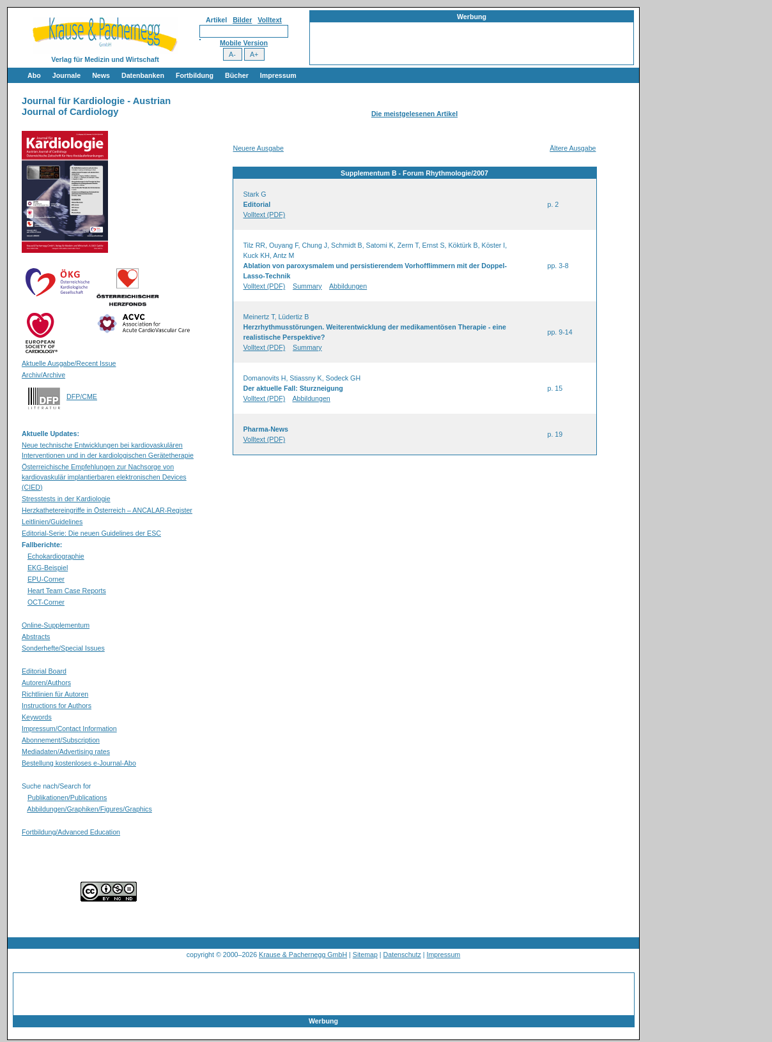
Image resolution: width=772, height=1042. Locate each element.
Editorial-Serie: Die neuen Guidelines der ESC (91, 533)
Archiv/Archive (43, 375)
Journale (66, 75)
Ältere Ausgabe (573, 148)
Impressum (278, 75)
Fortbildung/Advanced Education (71, 832)
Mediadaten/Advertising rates (66, 751)
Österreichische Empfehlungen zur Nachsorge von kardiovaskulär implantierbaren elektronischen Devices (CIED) (104, 477)
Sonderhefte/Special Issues (63, 648)
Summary (307, 286)
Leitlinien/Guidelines (52, 521)
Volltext (270, 20)
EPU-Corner (46, 579)
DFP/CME (81, 396)
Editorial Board (44, 671)
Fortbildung (194, 75)
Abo (34, 75)
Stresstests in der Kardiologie (66, 498)
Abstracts (36, 636)
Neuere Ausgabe (258, 148)
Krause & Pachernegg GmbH (303, 954)
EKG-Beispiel (47, 567)
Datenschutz (402, 954)
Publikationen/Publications (67, 797)
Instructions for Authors (56, 705)
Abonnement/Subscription (61, 740)
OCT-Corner (46, 602)
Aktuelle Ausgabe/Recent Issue (69, 363)
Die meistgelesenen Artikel (414, 113)
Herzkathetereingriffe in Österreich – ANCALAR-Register (107, 510)
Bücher (237, 75)
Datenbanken (142, 75)
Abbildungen (348, 286)
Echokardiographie (55, 556)
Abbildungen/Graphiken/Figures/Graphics (89, 809)
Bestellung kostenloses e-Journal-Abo (79, 763)
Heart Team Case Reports (66, 590)
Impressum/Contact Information (69, 728)
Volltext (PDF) (264, 214)
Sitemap (365, 954)
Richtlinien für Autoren (55, 694)
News (101, 75)
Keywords (37, 717)
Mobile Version (244, 43)
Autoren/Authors (46, 682)
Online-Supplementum (55, 625)
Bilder (242, 20)
